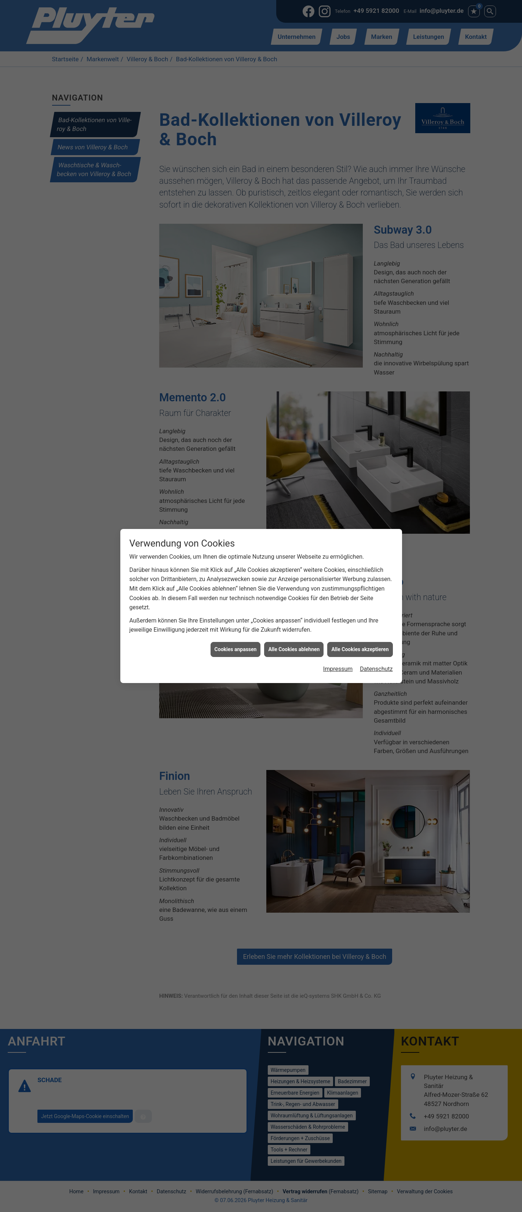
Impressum (338, 593)
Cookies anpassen (236, 574)
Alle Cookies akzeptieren (359, 574)
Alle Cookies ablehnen (294, 574)
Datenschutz (376, 593)
